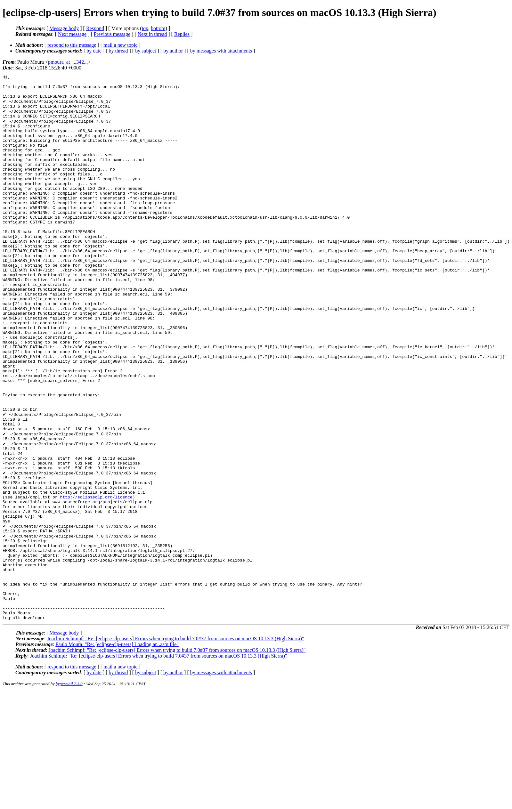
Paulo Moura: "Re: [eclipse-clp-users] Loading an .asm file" (117, 750)
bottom (158, 28)
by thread (118, 50)
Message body (64, 28)
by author (173, 50)
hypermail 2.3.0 (69, 789)
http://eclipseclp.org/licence (96, 579)
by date (94, 50)
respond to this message (71, 45)
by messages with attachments (221, 50)
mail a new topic (120, 45)
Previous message (112, 34)
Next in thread (152, 34)
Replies (182, 34)
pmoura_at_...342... (68, 62)
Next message (72, 34)
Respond (95, 28)
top (145, 28)
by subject (145, 50)
